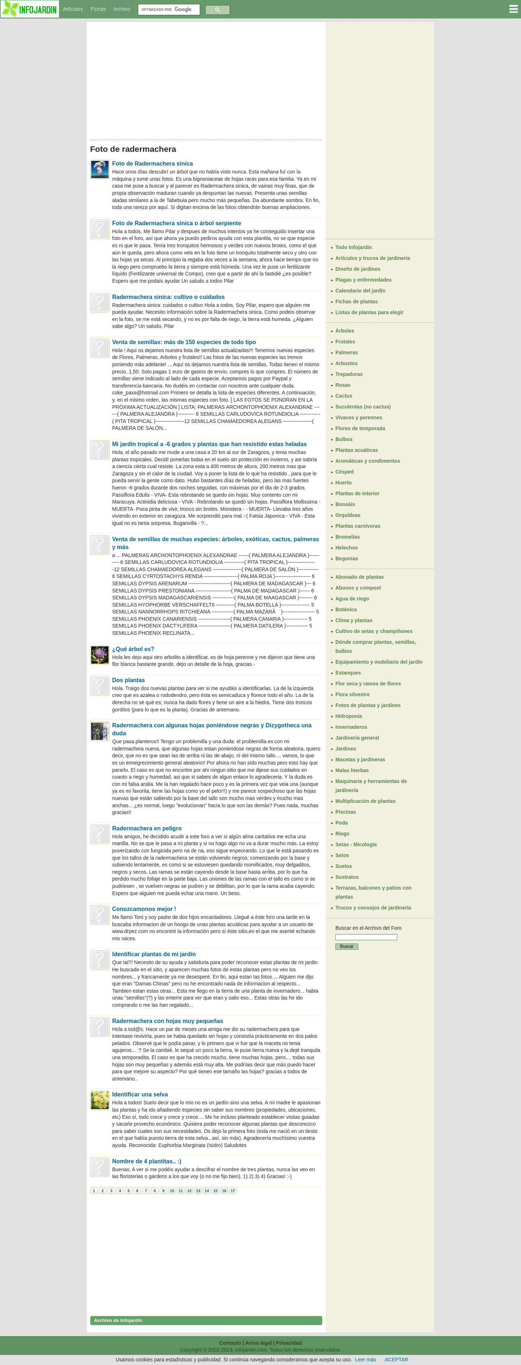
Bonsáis (345, 504)
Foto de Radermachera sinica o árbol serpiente (176, 223)
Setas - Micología (356, 844)
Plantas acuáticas (356, 450)
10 (172, 1191)
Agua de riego (352, 599)
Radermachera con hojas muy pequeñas (167, 1021)
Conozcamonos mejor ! (144, 909)
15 (215, 1191)
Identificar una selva (140, 1094)
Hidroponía (348, 716)
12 (189, 1191)
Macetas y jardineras (360, 759)
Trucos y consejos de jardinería (373, 908)
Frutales (345, 342)
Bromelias (347, 537)
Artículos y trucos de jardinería (372, 258)
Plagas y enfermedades (363, 280)
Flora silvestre (352, 694)
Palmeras (346, 352)
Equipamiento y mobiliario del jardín (379, 662)
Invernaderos (351, 727)
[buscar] (168, 9)
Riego (342, 833)
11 (180, 1191)
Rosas (343, 385)
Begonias (346, 558)
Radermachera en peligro (147, 828)
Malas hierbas (352, 770)
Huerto (343, 482)
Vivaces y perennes (358, 417)
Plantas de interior (357, 493)
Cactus (343, 396)
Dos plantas (128, 680)
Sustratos (347, 877)
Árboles (344, 331)
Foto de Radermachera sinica (152, 164)
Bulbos (343, 439)
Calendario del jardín (360, 291)
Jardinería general (357, 738)
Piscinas (345, 812)
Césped (344, 472)
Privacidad (289, 1343)
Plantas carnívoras (358, 526)
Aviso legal (258, 1343)
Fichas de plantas (356, 301)
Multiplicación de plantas (365, 801)
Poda (341, 823)
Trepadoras (349, 374)
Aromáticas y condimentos (367, 461)
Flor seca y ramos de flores (368, 683)
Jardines (345, 749)
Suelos (343, 866)
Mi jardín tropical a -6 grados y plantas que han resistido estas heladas (209, 444)
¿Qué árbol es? (133, 649)
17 (232, 1191)
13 (198, 1191)
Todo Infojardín (353, 247)
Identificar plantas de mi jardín (154, 954)
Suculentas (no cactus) (363, 407)
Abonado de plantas (359, 577)
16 (224, 1191)
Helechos (346, 548)
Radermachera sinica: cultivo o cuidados (168, 297)
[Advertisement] (206, 78)
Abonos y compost (358, 588)
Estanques (348, 673)
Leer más (365, 1359)
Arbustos (346, 363)
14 (206, 1191)
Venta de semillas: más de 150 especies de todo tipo (184, 342)
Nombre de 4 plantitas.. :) (146, 1161)
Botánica (346, 609)
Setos (342, 855)
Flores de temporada (360, 428)
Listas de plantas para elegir (369, 312)
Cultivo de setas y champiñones (373, 631)
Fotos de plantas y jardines (368, 705)
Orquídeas (347, 515)
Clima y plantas (354, 620)
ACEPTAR (396, 1359)
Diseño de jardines (357, 269)
